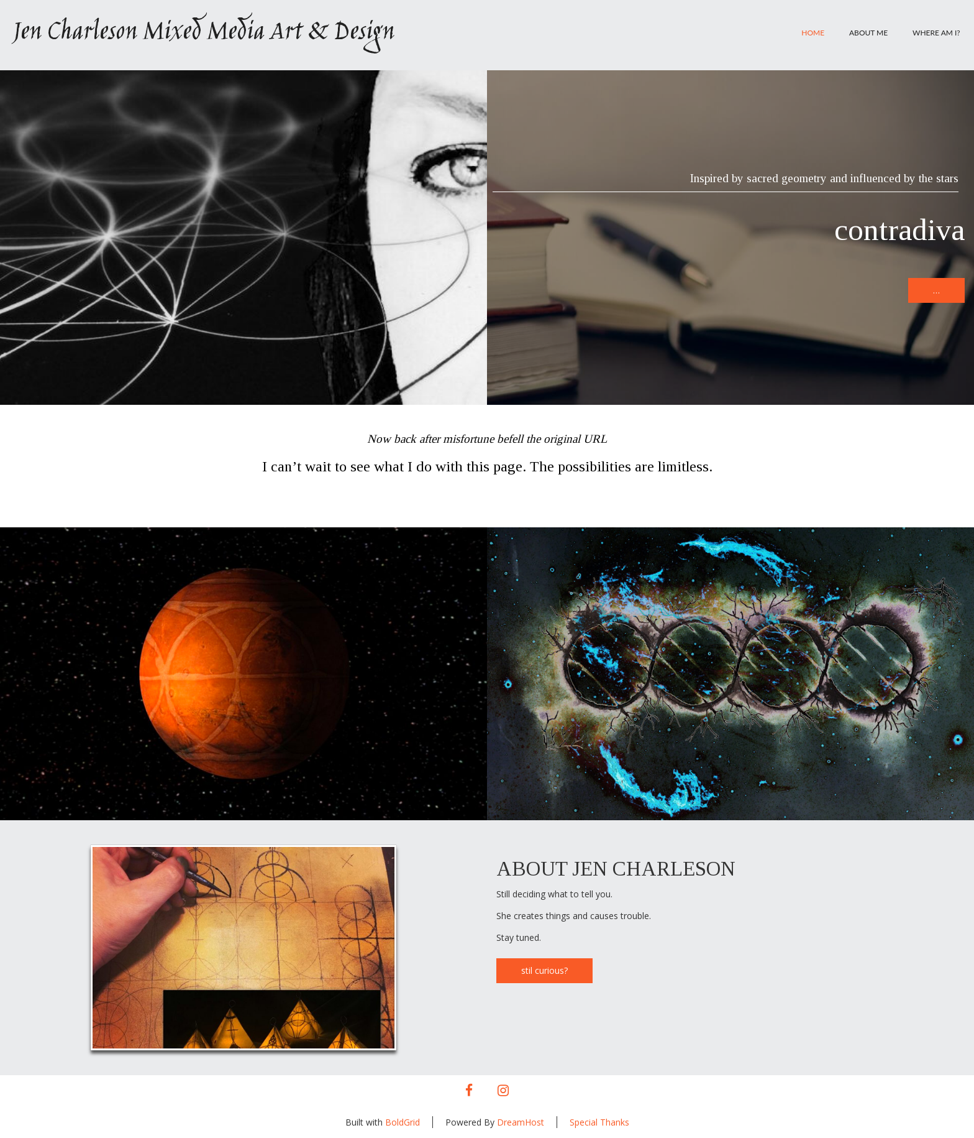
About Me (868, 32)
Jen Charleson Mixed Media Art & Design (203, 33)
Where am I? (936, 32)
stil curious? (544, 970)
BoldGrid (402, 1122)
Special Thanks (599, 1122)
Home (812, 32)
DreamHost (520, 1122)
